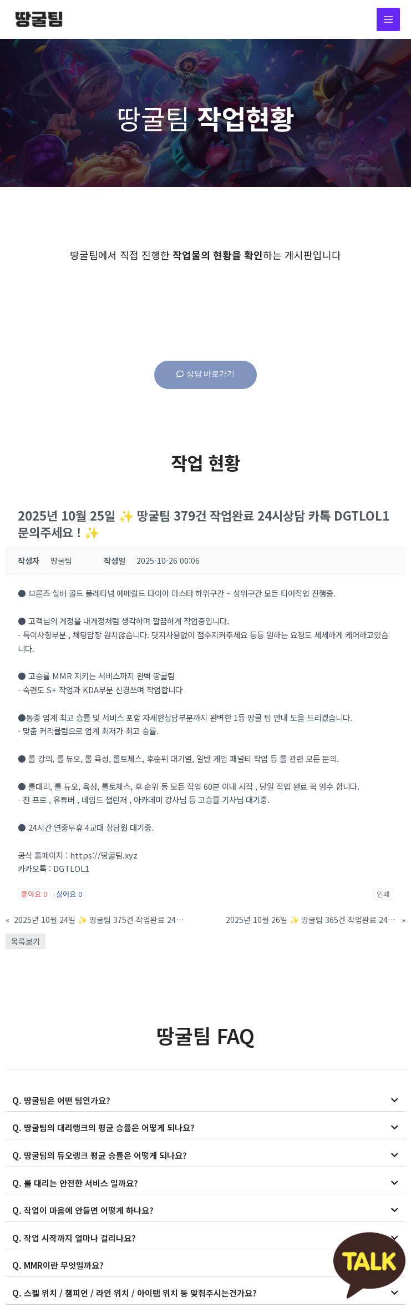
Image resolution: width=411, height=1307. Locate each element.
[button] (205, 1102)
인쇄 (383, 895)
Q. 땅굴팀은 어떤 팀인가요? (58, 1101)
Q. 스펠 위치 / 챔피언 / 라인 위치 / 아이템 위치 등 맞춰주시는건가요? (127, 1290)
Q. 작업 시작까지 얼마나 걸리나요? (70, 1236)
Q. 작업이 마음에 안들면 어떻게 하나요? (78, 1209)
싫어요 (69, 895)
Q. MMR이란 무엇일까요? (55, 1263)
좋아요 (34, 895)
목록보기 (25, 942)
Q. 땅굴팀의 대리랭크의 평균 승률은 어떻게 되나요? (97, 1128)
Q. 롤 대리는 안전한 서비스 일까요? (71, 1182)
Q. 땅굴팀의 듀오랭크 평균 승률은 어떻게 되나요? (94, 1155)
